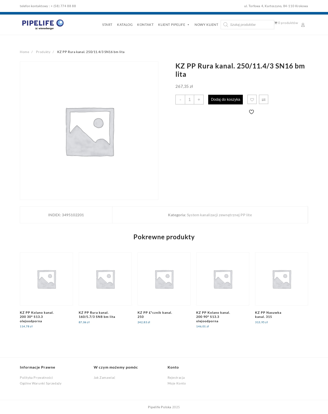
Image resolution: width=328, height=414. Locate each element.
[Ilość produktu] (189, 99)
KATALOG (124, 25)
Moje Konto (177, 383)
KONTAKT (145, 25)
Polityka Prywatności (36, 377)
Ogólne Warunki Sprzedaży (40, 383)
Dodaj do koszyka (225, 99)
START (107, 25)
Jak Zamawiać (104, 377)
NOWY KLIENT (206, 25)
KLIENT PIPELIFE (174, 24)
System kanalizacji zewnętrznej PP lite (219, 215)
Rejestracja (176, 377)
